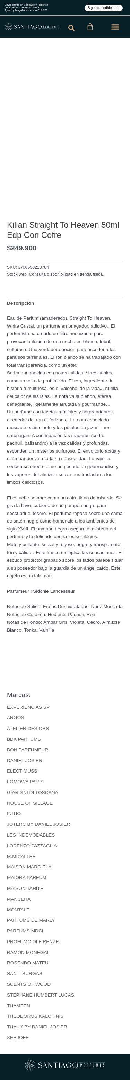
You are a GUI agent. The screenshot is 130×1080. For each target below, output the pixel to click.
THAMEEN (18, 1005)
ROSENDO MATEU (28, 962)
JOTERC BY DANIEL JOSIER (38, 824)
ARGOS (15, 717)
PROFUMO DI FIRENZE (33, 941)
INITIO (14, 813)
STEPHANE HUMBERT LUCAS (40, 995)
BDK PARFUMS (24, 739)
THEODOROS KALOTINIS (35, 1016)
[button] (115, 27)
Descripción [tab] (20, 303)
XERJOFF (17, 1037)
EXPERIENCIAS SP (28, 707)
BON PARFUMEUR (27, 749)
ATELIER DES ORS (28, 728)
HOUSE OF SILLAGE (30, 803)
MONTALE (18, 909)
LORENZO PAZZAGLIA (32, 845)
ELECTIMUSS (22, 771)
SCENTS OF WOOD (29, 984)
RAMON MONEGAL (28, 952)
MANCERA (19, 899)
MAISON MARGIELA (29, 866)
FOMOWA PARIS (25, 781)
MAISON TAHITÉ (25, 888)
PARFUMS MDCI (25, 931)
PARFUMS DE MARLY (31, 920)
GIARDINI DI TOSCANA (32, 792)
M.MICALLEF (21, 856)
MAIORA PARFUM (26, 877)
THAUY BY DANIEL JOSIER (37, 1026)
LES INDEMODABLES (31, 835)
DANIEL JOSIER (24, 760)
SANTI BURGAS (24, 973)
